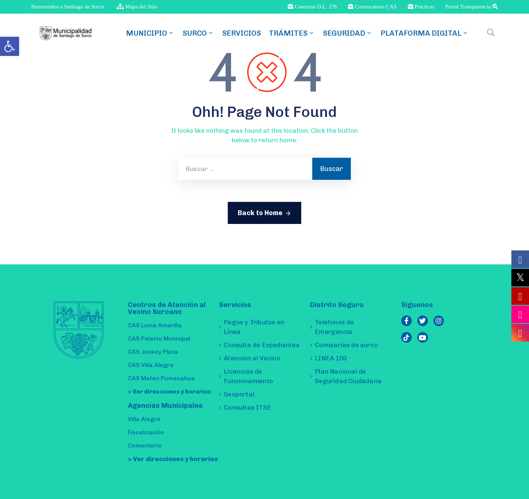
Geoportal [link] (239, 394)
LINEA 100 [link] (331, 358)
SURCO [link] (198, 33)
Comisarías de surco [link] (346, 345)
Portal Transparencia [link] (472, 7)
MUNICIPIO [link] (150, 33)
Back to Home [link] (264, 213)
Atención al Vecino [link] (252, 358)
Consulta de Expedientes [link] (261, 345)
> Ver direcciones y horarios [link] (169, 391)
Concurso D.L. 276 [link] (312, 7)
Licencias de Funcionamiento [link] (248, 376)
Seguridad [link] (348, 33)
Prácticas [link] (421, 7)
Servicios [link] (241, 33)
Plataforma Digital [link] (425, 33)
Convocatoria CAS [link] (372, 7)
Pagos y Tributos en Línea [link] (254, 326)
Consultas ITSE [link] (247, 407)
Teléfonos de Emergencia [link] (334, 326)
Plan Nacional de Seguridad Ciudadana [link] (348, 376)
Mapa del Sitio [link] (137, 7)
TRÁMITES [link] (292, 33)
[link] (9, 46)
